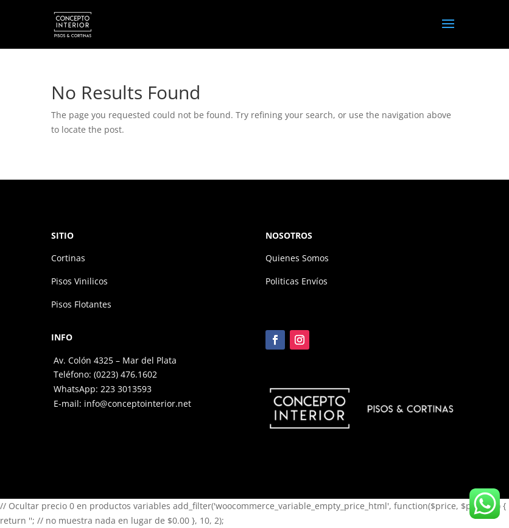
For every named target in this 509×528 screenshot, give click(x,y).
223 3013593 (126, 389)
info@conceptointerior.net (137, 403)
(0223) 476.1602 (125, 374)
